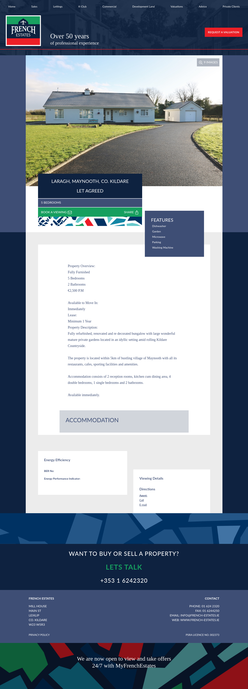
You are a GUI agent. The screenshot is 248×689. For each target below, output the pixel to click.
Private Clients (231, 6)
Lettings (57, 6)
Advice (203, 6)
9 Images (208, 62)
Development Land (143, 6)
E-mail (143, 504)
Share (131, 212)
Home (11, 6)
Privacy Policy (39, 634)
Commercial (109, 6)
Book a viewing (56, 212)
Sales (34, 6)
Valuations (177, 6)
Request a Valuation (223, 32)
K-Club (82, 6)
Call (141, 500)
